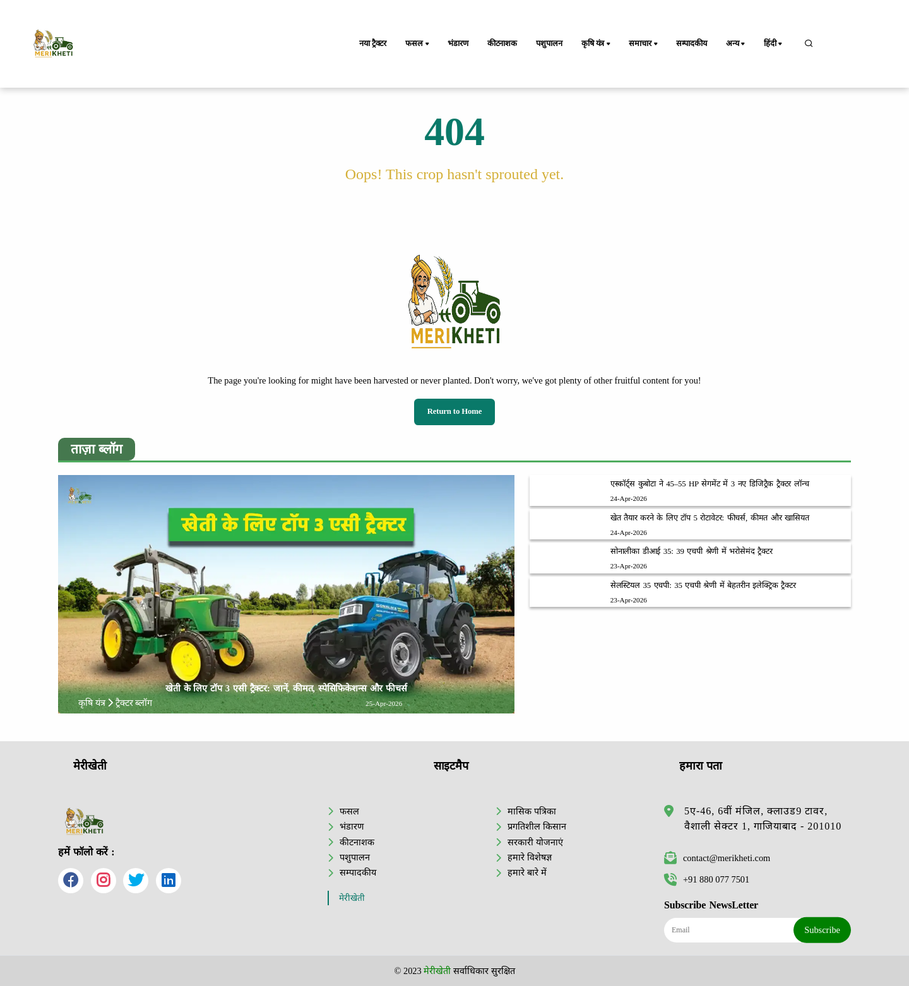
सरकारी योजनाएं (535, 842)
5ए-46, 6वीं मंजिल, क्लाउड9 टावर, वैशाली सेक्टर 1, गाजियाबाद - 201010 (762, 818)
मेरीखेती (352, 898)
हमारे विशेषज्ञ (530, 857)
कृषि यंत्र (596, 44)
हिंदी (774, 44)
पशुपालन (549, 43)
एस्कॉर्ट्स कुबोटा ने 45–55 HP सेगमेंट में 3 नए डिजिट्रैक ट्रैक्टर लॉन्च (709, 483)
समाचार (644, 44)
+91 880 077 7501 (706, 879)
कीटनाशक (502, 43)
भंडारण (458, 43)
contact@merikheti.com (717, 858)
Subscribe (822, 930)
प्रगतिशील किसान (537, 826)
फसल (418, 44)
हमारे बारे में (527, 872)
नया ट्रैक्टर (372, 43)
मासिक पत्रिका (532, 811)
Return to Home (454, 411)
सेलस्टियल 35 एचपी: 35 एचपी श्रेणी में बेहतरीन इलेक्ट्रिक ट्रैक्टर (703, 585)
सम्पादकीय (691, 43)
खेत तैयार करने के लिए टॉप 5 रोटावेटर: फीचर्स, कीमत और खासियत (709, 518)
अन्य (736, 44)
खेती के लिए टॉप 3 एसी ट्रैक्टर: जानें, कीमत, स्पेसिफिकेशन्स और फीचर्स (286, 688)
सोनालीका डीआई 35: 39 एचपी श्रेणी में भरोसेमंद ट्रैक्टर (691, 551)
